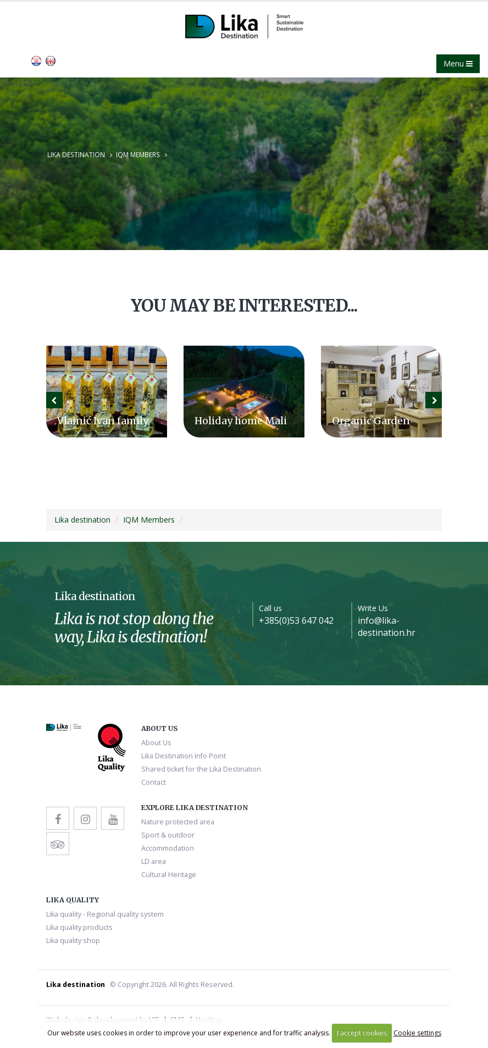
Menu (458, 63)
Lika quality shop (73, 940)
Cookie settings (417, 1033)
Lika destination (76, 154)
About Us (156, 742)
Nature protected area (177, 822)
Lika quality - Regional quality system (105, 914)
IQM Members (138, 154)
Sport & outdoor (168, 835)
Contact (153, 782)
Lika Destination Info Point (183, 756)
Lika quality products (79, 927)
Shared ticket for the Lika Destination (201, 769)
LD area (153, 861)
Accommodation (167, 848)
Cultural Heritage (168, 874)
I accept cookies (362, 1033)
